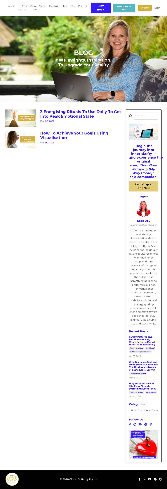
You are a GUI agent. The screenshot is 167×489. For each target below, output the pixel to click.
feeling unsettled (136, 348)
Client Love (33, 8)
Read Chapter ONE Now (144, 186)
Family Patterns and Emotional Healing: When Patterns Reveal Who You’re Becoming (142, 341)
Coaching (54, 6)
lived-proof (150, 348)
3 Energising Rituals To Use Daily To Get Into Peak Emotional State (78, 114)
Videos (42, 6)
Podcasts (83, 6)
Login (157, 8)
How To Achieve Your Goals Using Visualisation (75, 136)
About (11, 6)
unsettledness (151, 392)
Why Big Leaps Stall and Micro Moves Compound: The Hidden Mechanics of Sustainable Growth (143, 366)
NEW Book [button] (100, 8)
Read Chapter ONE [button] (124, 8)
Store (65, 6)
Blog (73, 6)
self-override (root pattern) (140, 352)
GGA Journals (22, 8)
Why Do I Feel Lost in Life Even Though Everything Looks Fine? (142, 386)
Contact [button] (144, 8)
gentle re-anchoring (138, 373)
